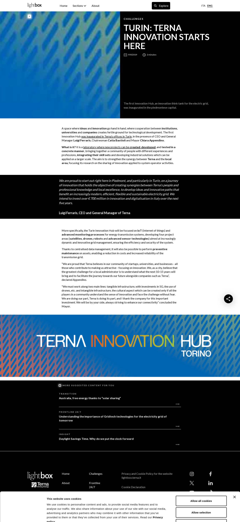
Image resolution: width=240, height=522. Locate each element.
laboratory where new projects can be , (119, 147)
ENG (210, 5)
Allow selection (201, 486)
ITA (203, 5)
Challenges (133, 18)
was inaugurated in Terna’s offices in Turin (106, 136)
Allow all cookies (201, 475)
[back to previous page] (29, 16)
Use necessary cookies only (201, 498)
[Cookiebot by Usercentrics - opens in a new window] (23, 515)
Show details (187, 514)
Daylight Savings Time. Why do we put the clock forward (96, 438)
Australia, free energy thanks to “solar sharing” (90, 398)
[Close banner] (234, 471)
